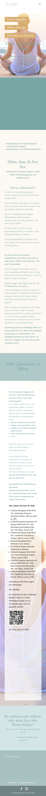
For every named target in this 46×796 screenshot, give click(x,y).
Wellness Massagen (16, 27)
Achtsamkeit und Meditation (20, 35)
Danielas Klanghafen (16, 19)
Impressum (13, 783)
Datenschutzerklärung (27, 783)
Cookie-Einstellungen (12, 756)
